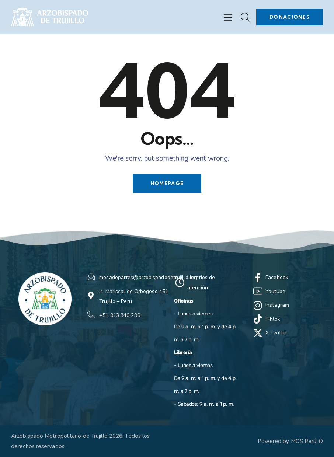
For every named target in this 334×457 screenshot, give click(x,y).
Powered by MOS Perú (287, 441)
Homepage (167, 183)
